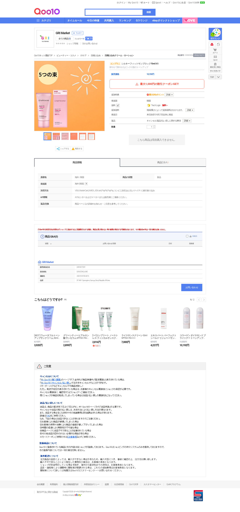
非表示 (194, 236)
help (86, 183)
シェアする (64, 149)
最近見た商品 (215, 67)
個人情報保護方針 (71, 484)
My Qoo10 (133, 2)
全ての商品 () (65, 38)
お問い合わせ (191, 287)
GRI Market (63, 33)
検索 (149, 12)
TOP (212, 77)
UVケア (83, 55)
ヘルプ (167, 2)
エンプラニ (115, 63)
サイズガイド (215, 71)
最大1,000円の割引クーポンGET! (157, 84)
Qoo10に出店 (179, 2)
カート (215, 53)
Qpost (158, 2)
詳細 (168, 94)
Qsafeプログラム (173, 484)
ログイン (121, 2)
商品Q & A (162, 162)
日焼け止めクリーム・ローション (119, 55)
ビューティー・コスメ (66, 55)
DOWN (219, 77)
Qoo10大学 (193, 2)
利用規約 (54, 484)
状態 (46, 243)
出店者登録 (119, 484)
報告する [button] (78, 149)
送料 (115, 105)
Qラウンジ (215, 38)
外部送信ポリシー (91, 484)
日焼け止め (95, 55)
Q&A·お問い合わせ (89, 43)
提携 (107, 484)
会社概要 (41, 484)
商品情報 (77, 162)
